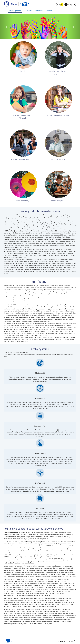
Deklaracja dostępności (66, 641)
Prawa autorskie (19, 641)
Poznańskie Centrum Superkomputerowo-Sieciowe (33, 529)
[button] (6, 26)
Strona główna (15, 10)
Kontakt (49, 10)
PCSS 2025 (28, 641)
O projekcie (28, 10)
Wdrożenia (39, 10)
